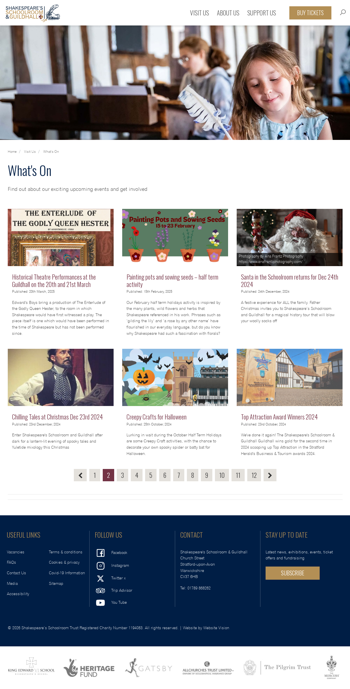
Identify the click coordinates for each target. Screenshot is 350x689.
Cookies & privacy (64, 562)
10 (222, 475)
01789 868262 (199, 588)
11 (238, 475)
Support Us (261, 12)
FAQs (11, 562)
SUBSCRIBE (292, 573)
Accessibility (18, 594)
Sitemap (56, 583)
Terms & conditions (65, 552)
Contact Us (16, 573)
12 (254, 475)
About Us (228, 12)
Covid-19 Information (67, 573)
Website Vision (216, 628)
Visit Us (199, 12)
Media (12, 583)
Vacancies (15, 552)
